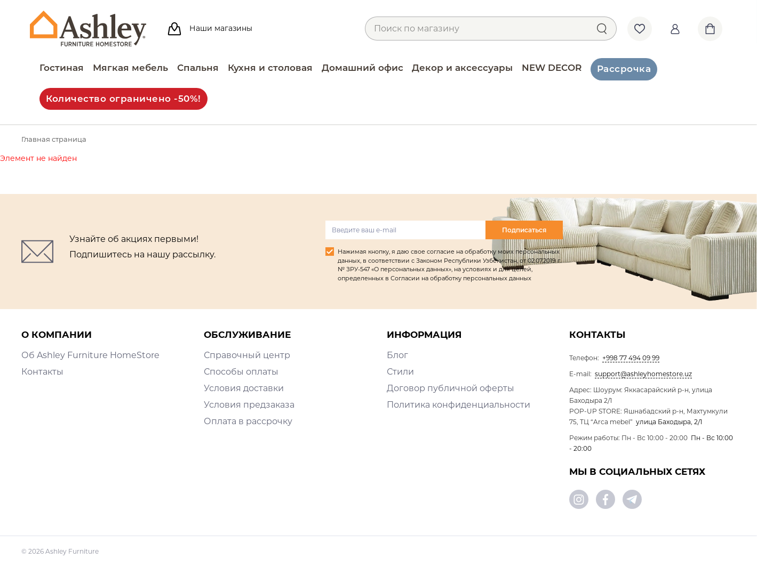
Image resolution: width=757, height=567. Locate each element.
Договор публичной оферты (450, 388)
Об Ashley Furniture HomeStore (90, 355)
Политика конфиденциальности (458, 405)
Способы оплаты (241, 372)
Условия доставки (244, 388)
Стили (400, 372)
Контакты (42, 372)
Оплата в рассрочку (248, 421)
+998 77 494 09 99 (630, 358)
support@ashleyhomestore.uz (643, 374)
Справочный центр (247, 355)
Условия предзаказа (249, 405)
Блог (397, 355)
